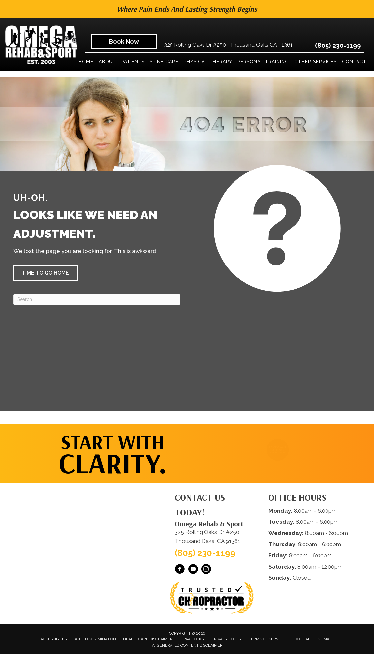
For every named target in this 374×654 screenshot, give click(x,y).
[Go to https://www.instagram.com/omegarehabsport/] (206, 570)
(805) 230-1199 (338, 45)
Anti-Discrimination (95, 639)
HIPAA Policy (192, 639)
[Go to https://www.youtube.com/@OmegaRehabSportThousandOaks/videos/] (193, 570)
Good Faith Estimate (313, 639)
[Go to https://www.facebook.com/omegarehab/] (180, 570)
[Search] (96, 299)
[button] (45, 273)
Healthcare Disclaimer (147, 639)
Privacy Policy (227, 639)
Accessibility (54, 639)
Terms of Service (267, 639)
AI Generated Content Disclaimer (187, 645)
